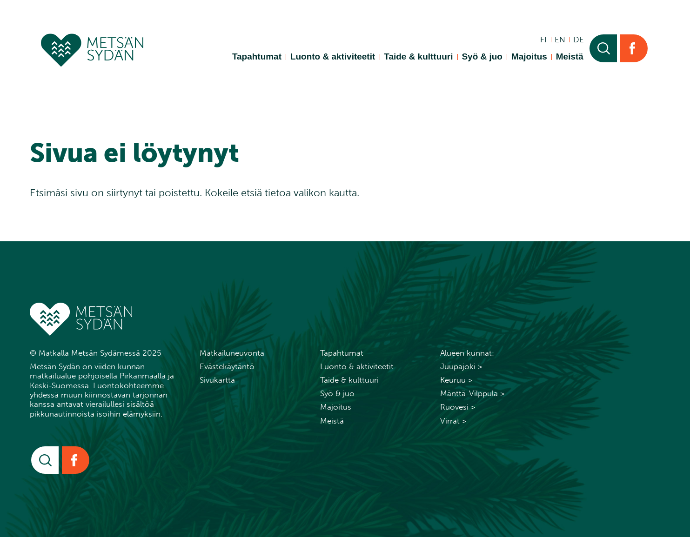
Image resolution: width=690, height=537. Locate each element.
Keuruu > (456, 380)
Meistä (569, 56)
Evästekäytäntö (227, 366)
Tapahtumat (256, 56)
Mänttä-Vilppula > (472, 393)
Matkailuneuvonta (232, 353)
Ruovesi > (458, 406)
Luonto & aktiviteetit (332, 56)
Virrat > (453, 420)
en (560, 39)
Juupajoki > (461, 366)
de (578, 39)
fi (543, 39)
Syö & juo (482, 56)
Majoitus (529, 56)
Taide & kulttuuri (418, 56)
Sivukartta (217, 380)
